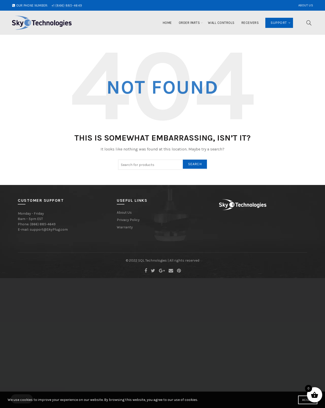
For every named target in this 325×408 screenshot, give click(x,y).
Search (195, 164)
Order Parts (189, 23)
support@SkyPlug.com (49, 229)
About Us (305, 5)
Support (279, 23)
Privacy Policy (128, 220)
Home (167, 23)
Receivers (250, 23)
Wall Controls (221, 23)
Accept (307, 400)
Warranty (125, 227)
